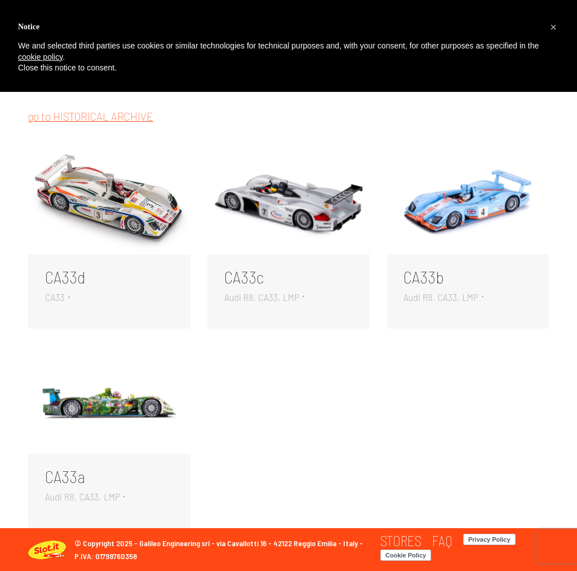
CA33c (244, 277)
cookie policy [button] (40, 56)
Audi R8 (239, 297)
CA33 (55, 297)
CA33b (423, 277)
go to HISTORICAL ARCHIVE (90, 116)
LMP (291, 297)
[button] (553, 27)
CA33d (65, 277)
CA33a (65, 476)
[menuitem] (400, 540)
